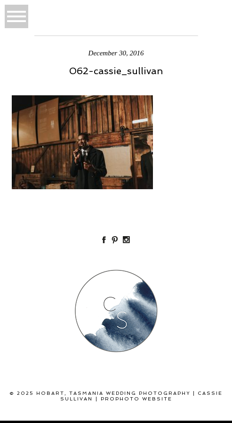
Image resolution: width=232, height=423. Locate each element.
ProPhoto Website (136, 398)
